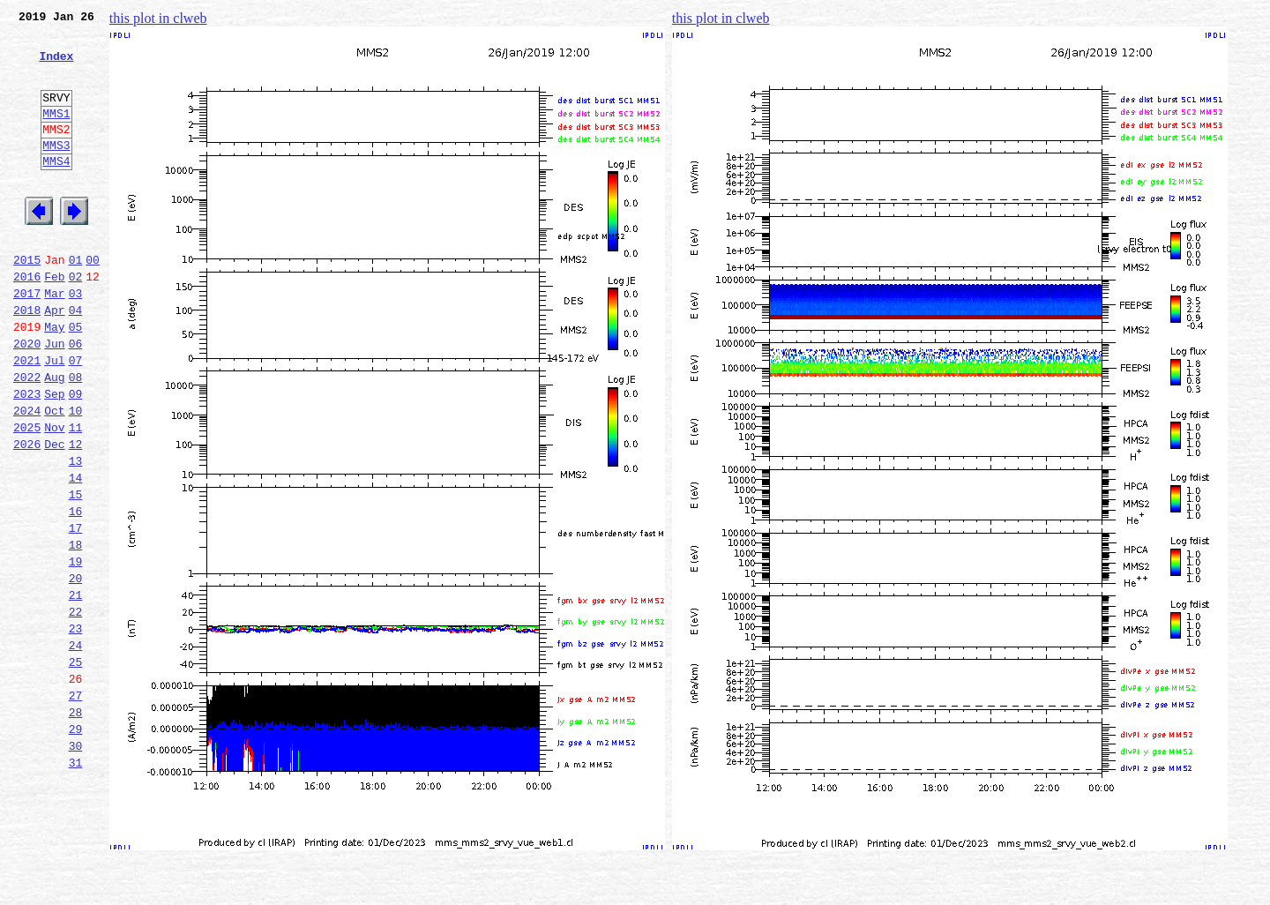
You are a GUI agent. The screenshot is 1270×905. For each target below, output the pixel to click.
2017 (27, 340)
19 (76, 651)
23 (76, 729)
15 (76, 573)
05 (76, 379)
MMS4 (56, 190)
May (54, 379)
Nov (54, 496)
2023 (27, 457)
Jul (54, 418)
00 (93, 302)
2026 (27, 515)
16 (76, 593)
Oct (54, 476)
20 (76, 670)
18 (76, 631)
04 (76, 360)
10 (76, 476)
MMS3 (56, 171)
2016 (27, 321)
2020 (27, 399)
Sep (54, 457)
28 (76, 826)
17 (76, 612)
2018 (27, 360)
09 (76, 457)
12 (76, 515)
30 (76, 864)
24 (76, 748)
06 (76, 399)
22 (76, 709)
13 (76, 534)
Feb (54, 321)
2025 (27, 496)
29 (76, 845)
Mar (54, 340)
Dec (54, 515)
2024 (27, 476)
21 (76, 690)
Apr (54, 360)
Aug (54, 437)
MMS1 (56, 134)
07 (76, 418)
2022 (27, 437)
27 (76, 806)
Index (56, 66)
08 (76, 437)
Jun (54, 399)
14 (76, 554)
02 (76, 321)
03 (76, 340)
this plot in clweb (158, 18)
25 (76, 767)
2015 (27, 302)
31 (76, 884)
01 (76, 302)
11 (76, 496)
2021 (27, 418)
